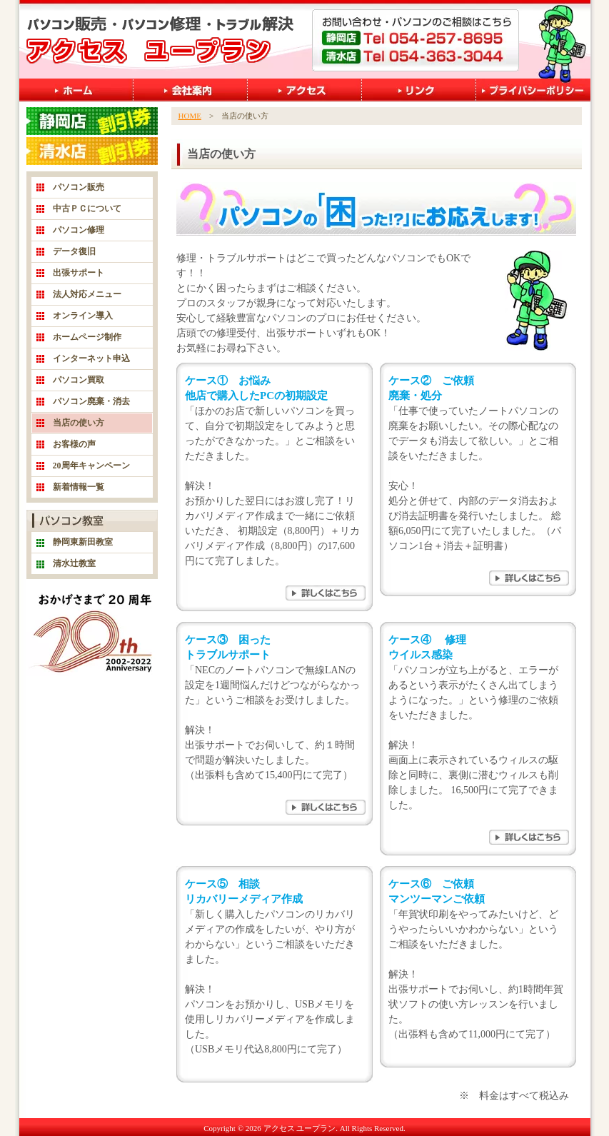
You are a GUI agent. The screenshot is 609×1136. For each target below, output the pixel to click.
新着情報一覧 (78, 487)
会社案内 (191, 90)
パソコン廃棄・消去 (91, 401)
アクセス (305, 90)
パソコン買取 (78, 380)
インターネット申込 (91, 358)
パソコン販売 (78, 187)
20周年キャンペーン (91, 466)
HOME (189, 115)
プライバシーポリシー (533, 90)
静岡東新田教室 (83, 542)
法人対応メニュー (87, 294)
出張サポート (78, 273)
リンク (419, 90)
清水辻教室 (74, 563)
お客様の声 (74, 444)
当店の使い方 (78, 423)
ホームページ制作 (87, 337)
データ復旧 (74, 251)
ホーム (76, 90)
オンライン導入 (83, 316)
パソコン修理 (78, 230)
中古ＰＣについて (87, 208)
